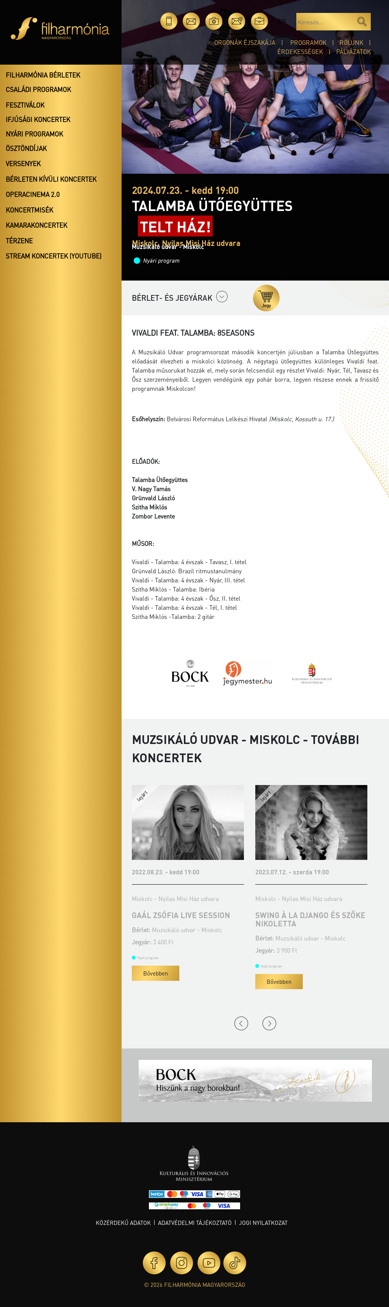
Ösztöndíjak (26, 148)
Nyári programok (34, 134)
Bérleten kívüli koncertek (51, 179)
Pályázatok (353, 52)
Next (269, 1023)
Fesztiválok (25, 105)
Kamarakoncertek (36, 225)
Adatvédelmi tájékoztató (195, 1222)
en (282, 21)
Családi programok (38, 89)
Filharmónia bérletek (43, 75)
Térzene (19, 240)
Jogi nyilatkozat (263, 1222)
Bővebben (155, 973)
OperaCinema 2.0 (33, 194)
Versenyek (23, 163)
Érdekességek (300, 52)
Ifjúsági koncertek (38, 119)
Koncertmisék (29, 210)
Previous (241, 1023)
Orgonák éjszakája (244, 42)
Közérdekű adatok (123, 1222)
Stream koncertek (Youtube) (53, 256)
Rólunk (351, 42)
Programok (308, 42)
